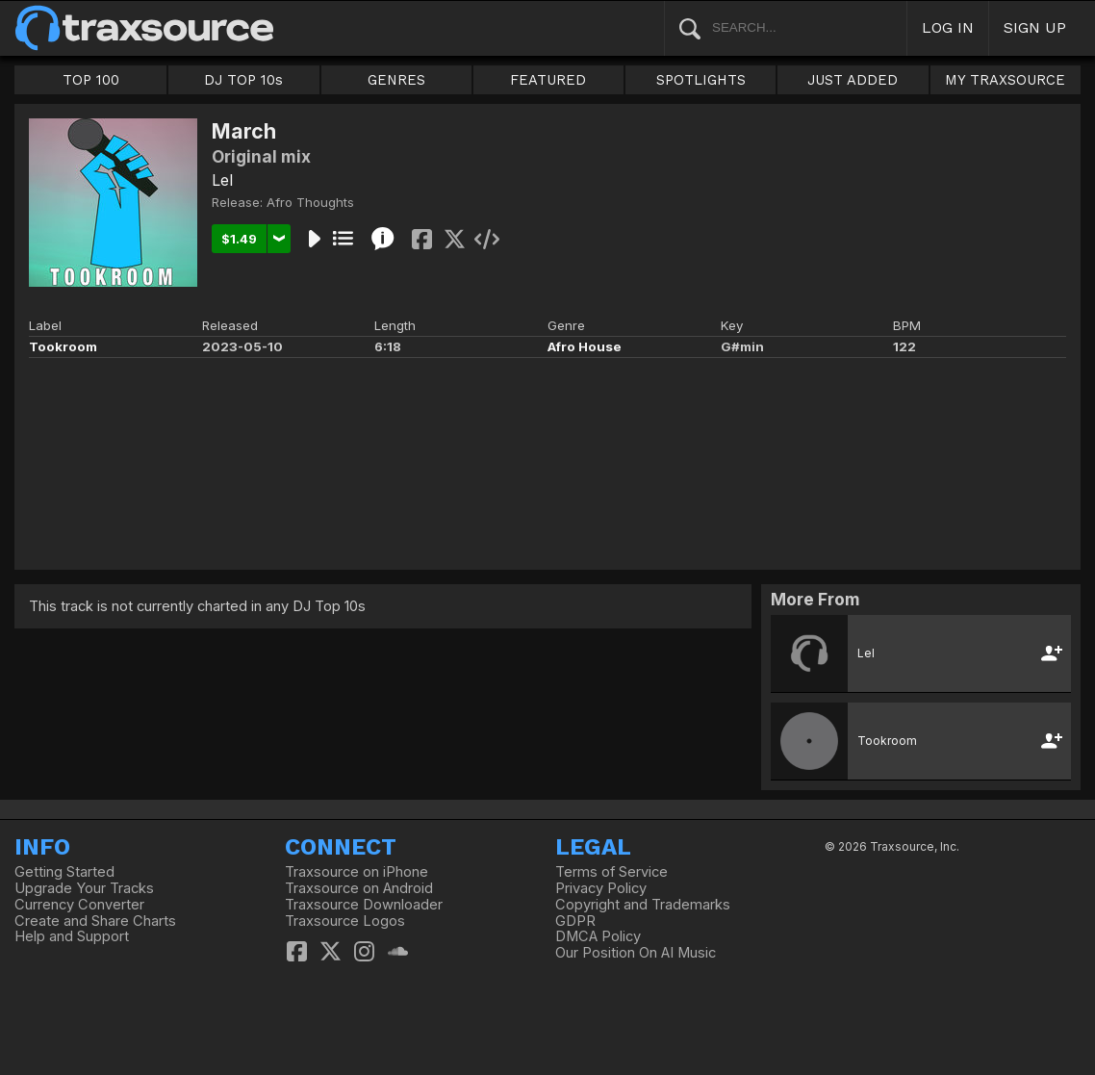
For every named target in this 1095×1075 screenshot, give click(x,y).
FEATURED (548, 80)
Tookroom (63, 346)
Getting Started (64, 872)
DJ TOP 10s (243, 80)
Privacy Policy (601, 888)
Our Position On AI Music (635, 952)
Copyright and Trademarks (642, 904)
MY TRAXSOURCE (1005, 80)
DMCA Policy (598, 936)
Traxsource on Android (359, 888)
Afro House (585, 346)
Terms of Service (611, 872)
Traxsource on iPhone (356, 872)
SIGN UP (1035, 27)
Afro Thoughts (310, 202)
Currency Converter (79, 904)
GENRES (396, 80)
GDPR (575, 921)
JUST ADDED (852, 80)
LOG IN (948, 27)
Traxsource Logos (345, 921)
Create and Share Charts (95, 921)
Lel (222, 180)
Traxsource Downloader (364, 904)
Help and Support (71, 936)
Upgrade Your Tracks (84, 888)
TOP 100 (91, 80)
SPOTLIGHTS (701, 80)
